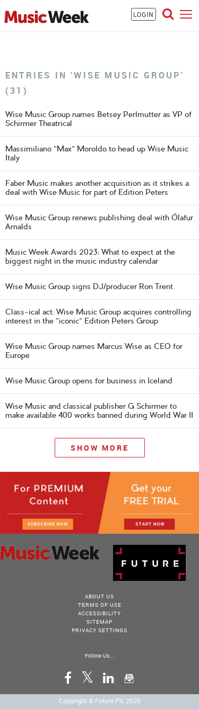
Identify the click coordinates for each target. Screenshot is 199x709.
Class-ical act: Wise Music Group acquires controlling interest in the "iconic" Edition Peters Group (98, 316)
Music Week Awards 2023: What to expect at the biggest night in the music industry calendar (90, 256)
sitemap (99, 621)
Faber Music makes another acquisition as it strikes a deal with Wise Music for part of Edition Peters (97, 187)
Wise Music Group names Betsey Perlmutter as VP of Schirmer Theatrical (98, 119)
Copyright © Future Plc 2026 (100, 700)
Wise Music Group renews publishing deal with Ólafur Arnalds (99, 222)
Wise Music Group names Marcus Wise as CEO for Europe (94, 351)
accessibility (99, 613)
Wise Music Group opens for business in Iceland (88, 380)
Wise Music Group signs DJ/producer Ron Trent (89, 286)
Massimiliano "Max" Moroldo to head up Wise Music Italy (96, 153)
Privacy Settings (99, 630)
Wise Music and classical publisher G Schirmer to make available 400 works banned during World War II (99, 410)
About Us (99, 596)
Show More (100, 448)
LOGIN (143, 14)
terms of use (100, 604)
